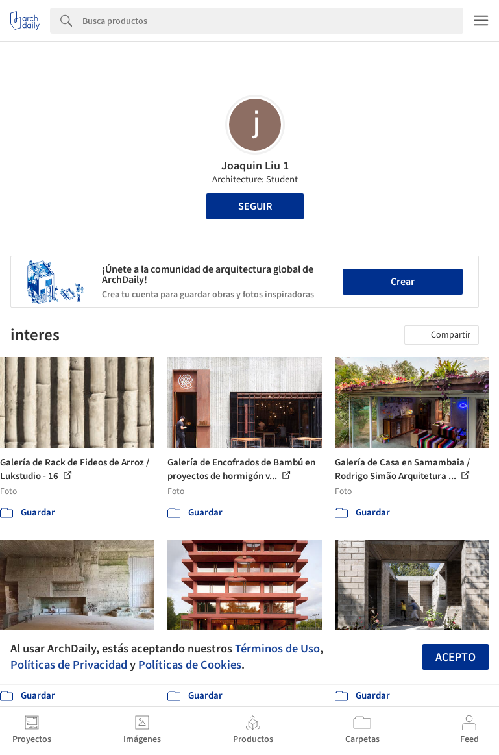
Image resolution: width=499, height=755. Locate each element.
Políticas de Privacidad (68, 664)
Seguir (255, 206)
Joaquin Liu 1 (255, 166)
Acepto (455, 657)
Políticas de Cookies (189, 664)
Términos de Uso (277, 648)
